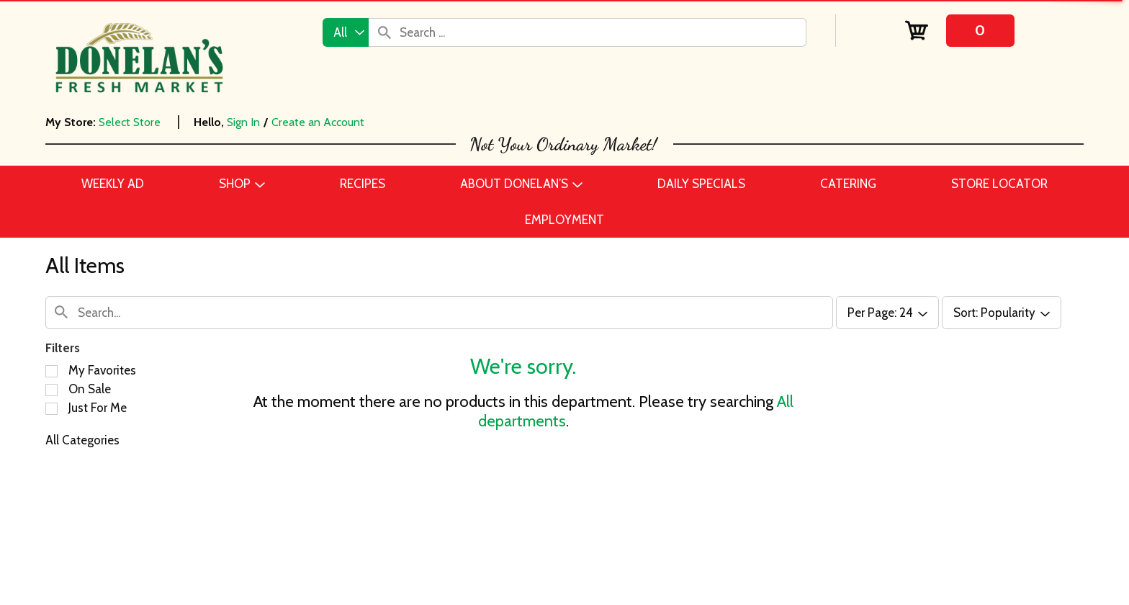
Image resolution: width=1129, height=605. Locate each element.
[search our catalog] (384, 32)
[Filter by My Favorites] (51, 371)
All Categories (82, 440)
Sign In (243, 122)
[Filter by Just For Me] (51, 409)
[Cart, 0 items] (960, 30)
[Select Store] (131, 122)
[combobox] (346, 32)
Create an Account (317, 122)
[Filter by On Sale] (51, 390)
